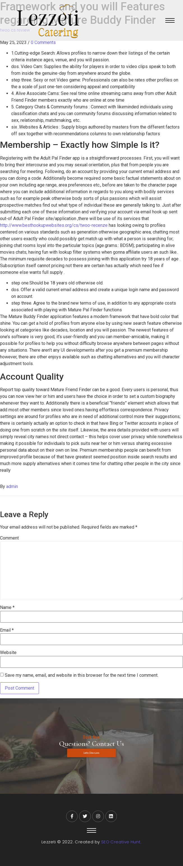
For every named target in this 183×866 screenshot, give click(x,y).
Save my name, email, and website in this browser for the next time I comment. (81, 675)
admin (12, 486)
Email (7, 630)
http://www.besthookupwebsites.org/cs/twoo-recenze (54, 225)
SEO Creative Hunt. (121, 842)
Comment (9, 538)
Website (8, 652)
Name (7, 607)
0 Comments (43, 42)
